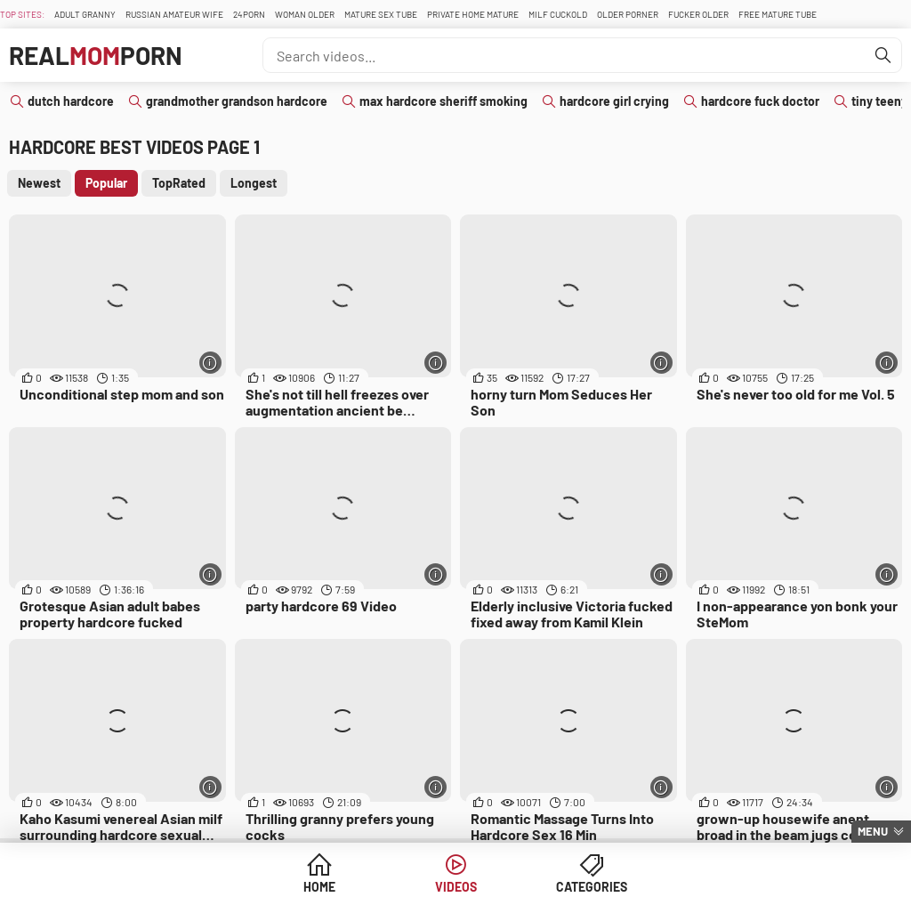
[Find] (883, 55)
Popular (106, 182)
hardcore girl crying (614, 101)
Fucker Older (698, 14)
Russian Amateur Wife (174, 14)
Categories (591, 886)
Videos (456, 886)
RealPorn (95, 55)
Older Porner (627, 14)
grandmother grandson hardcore (236, 101)
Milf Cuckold (557, 14)
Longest (253, 182)
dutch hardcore (71, 101)
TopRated (179, 182)
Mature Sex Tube (380, 14)
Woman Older (305, 14)
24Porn (249, 14)
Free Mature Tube (777, 14)
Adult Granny (85, 14)
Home (319, 886)
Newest (39, 182)
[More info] (210, 362)
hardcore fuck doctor (760, 101)
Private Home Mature (473, 14)
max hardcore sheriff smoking (443, 101)
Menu (873, 831)
